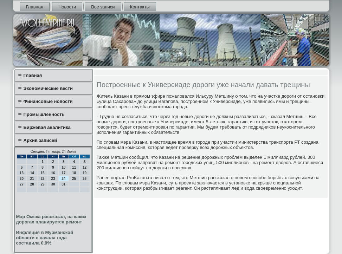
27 (22, 184)
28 (32, 184)
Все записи (103, 6)
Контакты (140, 6)
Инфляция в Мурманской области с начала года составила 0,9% (44, 238)
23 (53, 179)
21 (32, 179)
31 (63, 184)
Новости (67, 6)
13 (22, 173)
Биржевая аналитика (47, 127)
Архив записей (40, 140)
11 (74, 167)
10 (63, 167)
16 (53, 173)
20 (22, 179)
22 (43, 179)
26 (84, 179)
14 (32, 173)
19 (84, 173)
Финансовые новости (48, 101)
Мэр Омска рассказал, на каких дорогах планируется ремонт (51, 219)
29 (43, 184)
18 (74, 173)
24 (63, 179)
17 (63, 173)
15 (43, 173)
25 (74, 179)
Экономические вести (48, 88)
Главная (34, 6)
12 (84, 167)
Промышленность (44, 114)
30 (53, 184)
